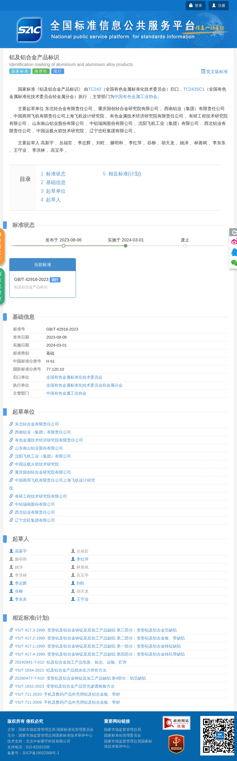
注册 (218, 5)
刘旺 (78, 583)
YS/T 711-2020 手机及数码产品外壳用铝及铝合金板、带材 (64, 694)
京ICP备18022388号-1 (40, 753)
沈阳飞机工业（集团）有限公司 (40, 456)
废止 (185, 239)
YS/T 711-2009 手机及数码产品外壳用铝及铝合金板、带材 (64, 702)
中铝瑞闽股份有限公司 (32, 504)
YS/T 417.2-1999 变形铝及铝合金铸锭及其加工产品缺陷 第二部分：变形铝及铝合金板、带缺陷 (97, 638)
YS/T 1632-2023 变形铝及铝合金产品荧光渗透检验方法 (61, 686)
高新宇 (18, 551)
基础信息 (56, 182)
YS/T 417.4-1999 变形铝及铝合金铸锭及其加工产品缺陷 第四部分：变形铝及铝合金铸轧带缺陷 (97, 654)
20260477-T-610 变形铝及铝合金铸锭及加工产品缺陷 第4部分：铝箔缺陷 (77, 678)
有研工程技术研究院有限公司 (38, 496)
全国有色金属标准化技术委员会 (74, 377)
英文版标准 (214, 71)
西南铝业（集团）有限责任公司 (40, 432)
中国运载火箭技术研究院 (34, 464)
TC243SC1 (194, 89)
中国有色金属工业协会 (135, 96)
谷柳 (16, 591)
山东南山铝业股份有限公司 (36, 448)
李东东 (18, 599)
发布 (63, 239)
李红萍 (80, 559)
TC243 (94, 89)
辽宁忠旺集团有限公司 (32, 520)
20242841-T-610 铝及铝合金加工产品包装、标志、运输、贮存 (68, 662)
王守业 (80, 599)
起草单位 (56, 191)
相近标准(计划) (124, 173)
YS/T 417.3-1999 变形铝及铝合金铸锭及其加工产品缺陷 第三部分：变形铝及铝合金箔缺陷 (93, 630)
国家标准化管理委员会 (122, 735)
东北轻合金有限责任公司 (34, 424)
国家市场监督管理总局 (122, 729)
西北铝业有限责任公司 (32, 512)
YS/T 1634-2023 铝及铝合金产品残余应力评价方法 (57, 670)
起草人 (53, 199)
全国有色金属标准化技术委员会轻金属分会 (84, 385)
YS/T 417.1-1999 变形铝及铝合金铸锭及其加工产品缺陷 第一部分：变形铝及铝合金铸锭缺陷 (95, 646)
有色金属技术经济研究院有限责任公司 (46, 440)
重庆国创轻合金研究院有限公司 (40, 472)
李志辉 (18, 583)
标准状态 (56, 173)
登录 (195, 5)
